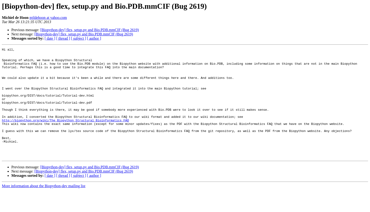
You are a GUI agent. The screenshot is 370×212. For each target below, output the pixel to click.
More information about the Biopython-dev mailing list (43, 208)
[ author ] (94, 38)
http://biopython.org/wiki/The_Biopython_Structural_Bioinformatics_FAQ (65, 135)
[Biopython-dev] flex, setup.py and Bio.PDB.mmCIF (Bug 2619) (89, 30)
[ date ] (50, 38)
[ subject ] (78, 38)
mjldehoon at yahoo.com (48, 18)
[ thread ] (63, 38)
